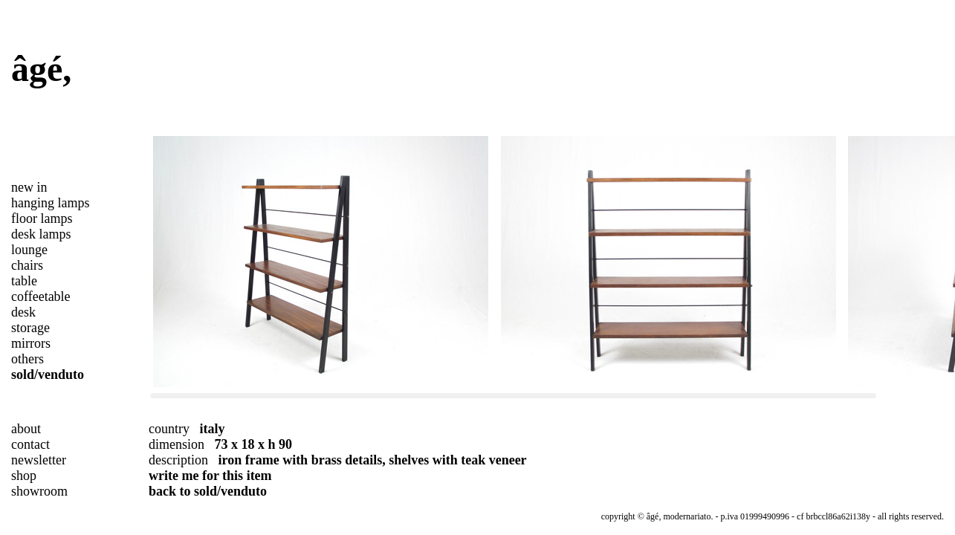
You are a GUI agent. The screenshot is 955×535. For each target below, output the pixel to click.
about (26, 428)
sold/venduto (47, 374)
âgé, (41, 68)
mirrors (31, 343)
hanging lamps (50, 202)
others (27, 358)
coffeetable (41, 296)
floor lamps (42, 218)
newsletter (38, 460)
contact (30, 444)
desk (23, 312)
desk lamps (41, 234)
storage (30, 327)
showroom (39, 491)
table (24, 280)
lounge (29, 249)
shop (23, 475)
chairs (27, 265)
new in (29, 187)
